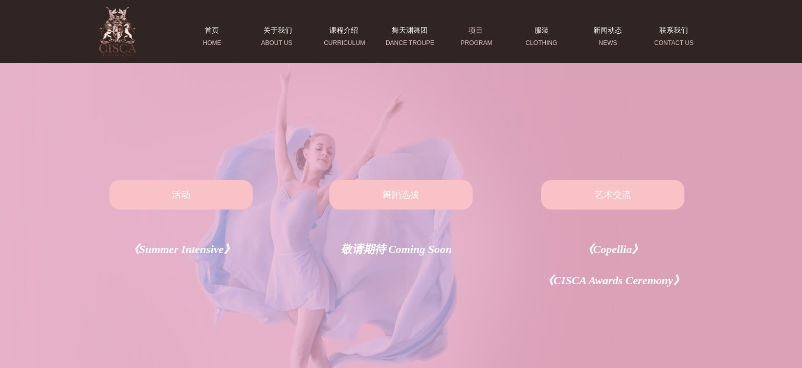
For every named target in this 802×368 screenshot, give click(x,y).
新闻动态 (607, 30)
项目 (476, 30)
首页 (212, 30)
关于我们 (277, 30)
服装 (541, 30)
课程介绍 (343, 30)
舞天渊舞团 (410, 30)
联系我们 (673, 30)
